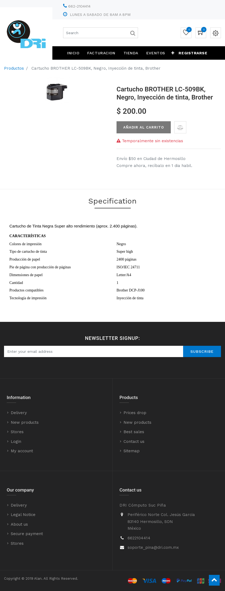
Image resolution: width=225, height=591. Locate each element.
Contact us (134, 441)
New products (25, 422)
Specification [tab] (112, 201)
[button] (173, 53)
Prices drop (135, 412)
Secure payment (27, 533)
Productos (14, 68)
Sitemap (132, 450)
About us (19, 524)
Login (16, 441)
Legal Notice (23, 514)
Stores (17, 431)
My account (22, 450)
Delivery (19, 412)
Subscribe (202, 351)
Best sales (134, 431)
